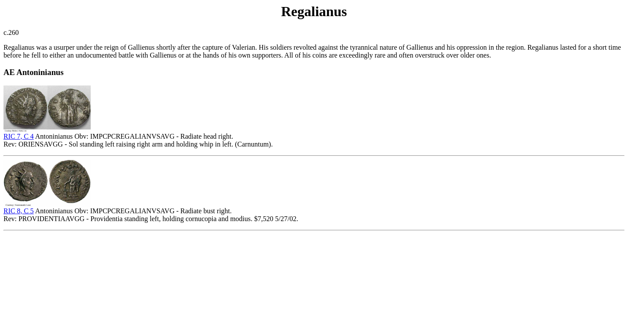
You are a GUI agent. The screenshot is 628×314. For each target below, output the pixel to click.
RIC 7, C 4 (18, 136)
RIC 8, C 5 (18, 211)
